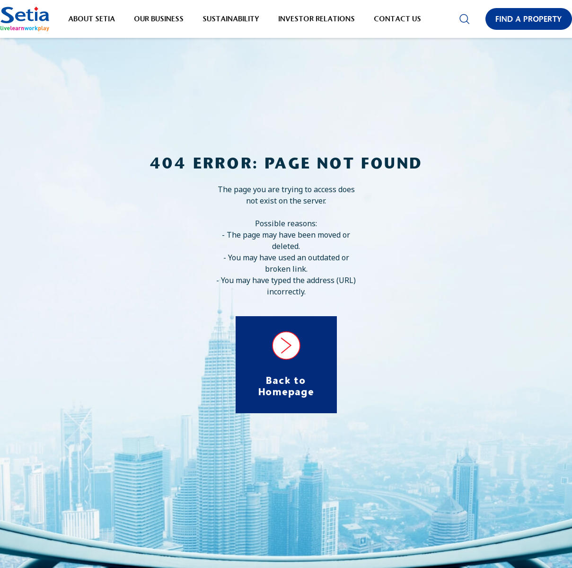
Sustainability (230, 18)
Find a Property (528, 19)
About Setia (91, 18)
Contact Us (397, 18)
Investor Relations (316, 18)
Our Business (159, 18)
